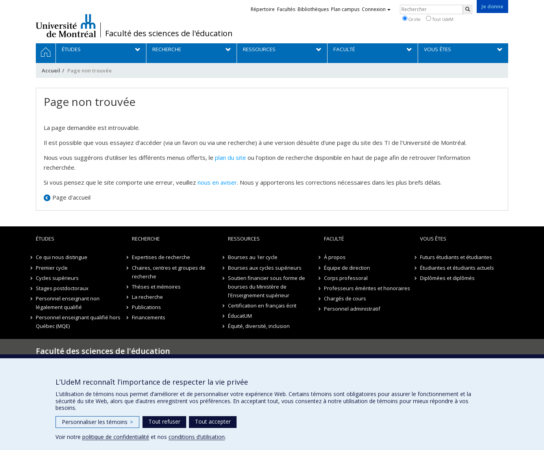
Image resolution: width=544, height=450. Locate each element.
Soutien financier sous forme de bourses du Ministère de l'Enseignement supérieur (266, 286)
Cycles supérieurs (57, 277)
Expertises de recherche (161, 257)
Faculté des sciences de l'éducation (169, 33)
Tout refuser (164, 421)
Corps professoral (346, 277)
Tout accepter (213, 421)
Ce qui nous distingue (61, 257)
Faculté (334, 238)
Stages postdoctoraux (62, 288)
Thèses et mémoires (156, 286)
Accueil (51, 70)
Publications (146, 307)
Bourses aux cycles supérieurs (265, 267)
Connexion (376, 9)
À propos (335, 257)
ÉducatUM (240, 315)
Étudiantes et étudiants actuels (457, 267)
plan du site (230, 157)
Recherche (146, 238)
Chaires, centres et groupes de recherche (168, 272)
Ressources (244, 238)
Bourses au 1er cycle (253, 257)
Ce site (411, 19)
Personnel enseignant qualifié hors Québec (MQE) (78, 322)
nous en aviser (217, 182)
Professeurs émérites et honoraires (367, 288)
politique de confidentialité (115, 437)
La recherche (147, 296)
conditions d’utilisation (196, 437)
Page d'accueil (71, 197)
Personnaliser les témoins (97, 422)
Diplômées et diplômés (447, 277)
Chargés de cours (345, 298)
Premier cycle (52, 267)
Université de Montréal (66, 25)
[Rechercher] (467, 9)
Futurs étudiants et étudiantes (456, 257)
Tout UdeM (439, 19)
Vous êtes (433, 238)
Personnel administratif (352, 308)
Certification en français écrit (262, 305)
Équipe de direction (347, 267)
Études (45, 238)
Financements (148, 317)
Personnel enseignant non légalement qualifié (68, 303)
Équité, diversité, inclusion (259, 326)
